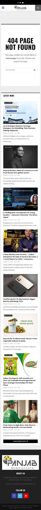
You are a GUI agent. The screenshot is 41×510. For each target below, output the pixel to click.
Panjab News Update (26, 508)
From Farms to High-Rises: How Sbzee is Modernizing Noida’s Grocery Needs (19, 426)
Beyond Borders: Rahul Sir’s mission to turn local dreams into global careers (20, 171)
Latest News (8, 95)
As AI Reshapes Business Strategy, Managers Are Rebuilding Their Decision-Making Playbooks (19, 128)
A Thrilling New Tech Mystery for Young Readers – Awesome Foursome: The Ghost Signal (20, 215)
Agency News (8, 102)
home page (11, 58)
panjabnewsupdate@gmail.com (25, 484)
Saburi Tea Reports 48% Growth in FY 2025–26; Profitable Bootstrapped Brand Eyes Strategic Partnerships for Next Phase (19, 382)
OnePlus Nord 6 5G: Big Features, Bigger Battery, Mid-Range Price (19, 300)
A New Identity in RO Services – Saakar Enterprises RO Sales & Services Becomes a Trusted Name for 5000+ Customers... (20, 257)
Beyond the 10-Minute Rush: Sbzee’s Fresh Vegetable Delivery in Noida (20, 339)
